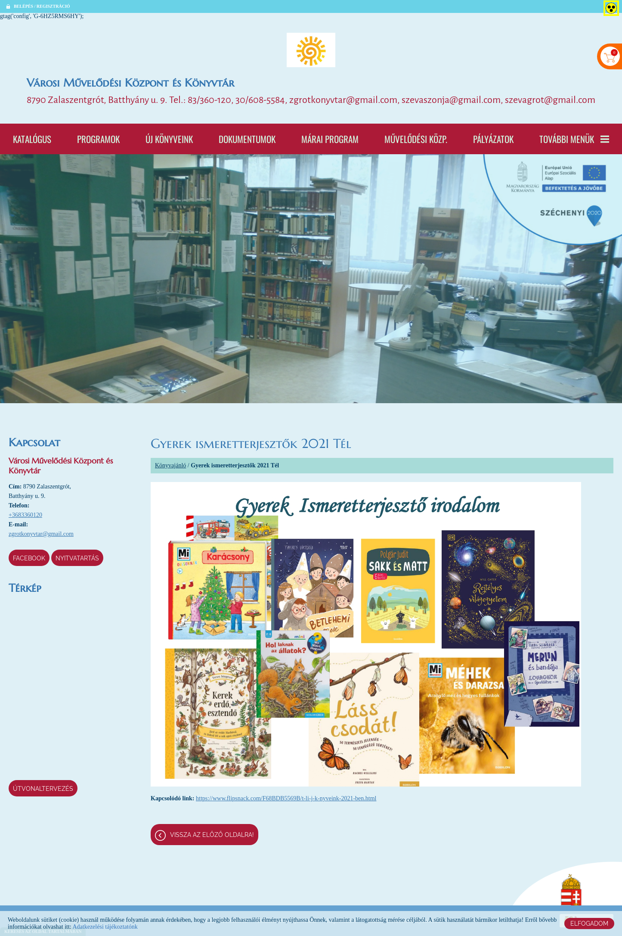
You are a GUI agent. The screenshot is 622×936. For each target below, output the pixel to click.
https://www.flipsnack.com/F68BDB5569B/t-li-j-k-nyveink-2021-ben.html (286, 798)
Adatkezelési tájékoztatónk (104, 927)
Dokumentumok (247, 139)
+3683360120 (25, 515)
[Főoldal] (311, 50)
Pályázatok (493, 139)
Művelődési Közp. (415, 139)
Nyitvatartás (77, 558)
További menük (574, 139)
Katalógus (32, 139)
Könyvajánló (170, 465)
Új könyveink (169, 139)
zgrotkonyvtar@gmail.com (41, 534)
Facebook (29, 558)
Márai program (330, 139)
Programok (98, 139)
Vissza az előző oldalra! (212, 834)
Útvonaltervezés (43, 788)
